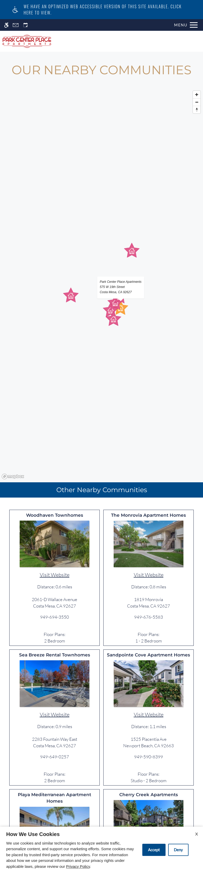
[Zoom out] (196, 102)
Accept (154, 849)
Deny (178, 849)
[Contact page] (15, 24)
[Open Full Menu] (185, 24)
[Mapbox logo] (13, 476)
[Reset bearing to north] (196, 109)
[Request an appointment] (25, 24)
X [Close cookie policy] (196, 833)
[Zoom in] (196, 94)
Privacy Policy (78, 866)
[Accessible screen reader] (6, 24)
